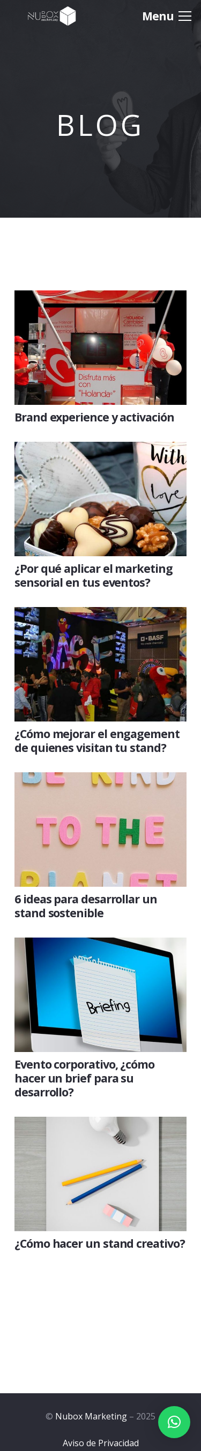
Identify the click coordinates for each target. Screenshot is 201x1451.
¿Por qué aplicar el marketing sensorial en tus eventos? (93, 575)
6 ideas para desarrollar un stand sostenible (85, 905)
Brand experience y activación (94, 417)
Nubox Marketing (91, 1416)
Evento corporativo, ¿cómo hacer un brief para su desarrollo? (84, 1078)
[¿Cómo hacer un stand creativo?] (100, 1125)
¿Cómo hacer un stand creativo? (99, 1243)
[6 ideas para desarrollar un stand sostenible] (100, 780)
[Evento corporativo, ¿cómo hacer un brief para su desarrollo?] (100, 946)
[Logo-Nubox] (52, 16)
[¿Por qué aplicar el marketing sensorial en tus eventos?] (100, 450)
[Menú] (167, 16)
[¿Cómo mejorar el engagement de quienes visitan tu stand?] (100, 615)
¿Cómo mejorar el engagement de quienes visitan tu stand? (97, 740)
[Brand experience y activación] (100, 299)
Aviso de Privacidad (101, 1443)
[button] (174, 1422)
